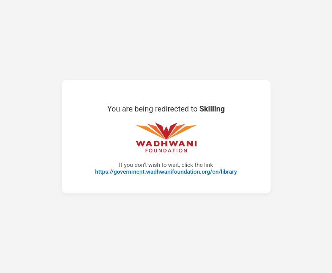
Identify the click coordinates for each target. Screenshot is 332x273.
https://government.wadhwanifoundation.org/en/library (166, 171)
